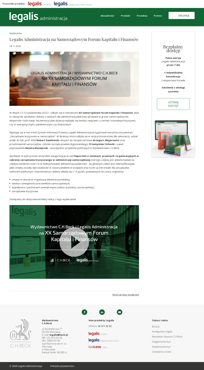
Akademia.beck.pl (161, 346)
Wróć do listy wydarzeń (126, 294)
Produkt (125, 15)
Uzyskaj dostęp (173, 104)
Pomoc (158, 15)
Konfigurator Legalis (162, 331)
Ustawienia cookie (161, 351)
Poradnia (142, 15)
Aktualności (107, 15)
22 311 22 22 (104, 326)
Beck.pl (155, 326)
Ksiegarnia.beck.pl (161, 341)
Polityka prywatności (62, 366)
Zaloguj (183, 15)
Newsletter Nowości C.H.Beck (167, 336)
